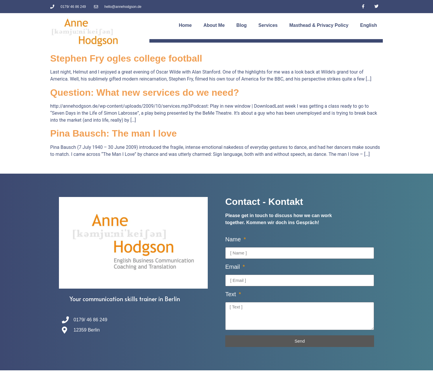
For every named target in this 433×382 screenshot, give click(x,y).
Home (185, 25)
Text (231, 294)
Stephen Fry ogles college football (126, 58)
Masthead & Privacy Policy (318, 25)
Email (233, 267)
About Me (214, 25)
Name (233, 239)
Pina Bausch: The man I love (113, 133)
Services (268, 25)
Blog (241, 25)
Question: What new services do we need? (144, 92)
